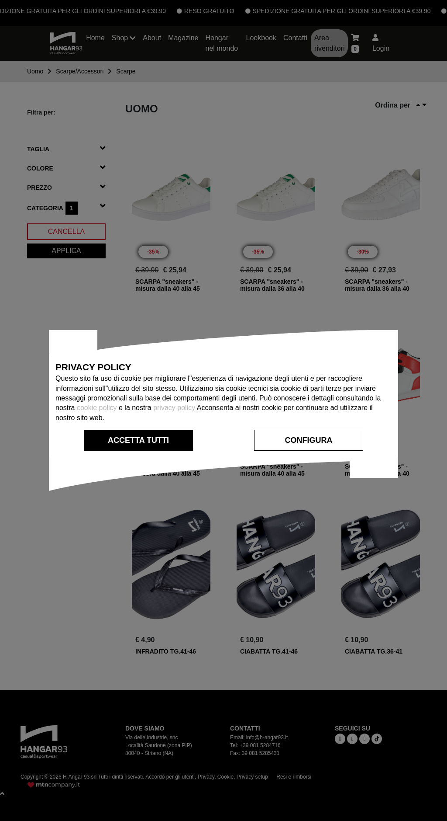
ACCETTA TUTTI (138, 440)
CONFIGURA (309, 440)
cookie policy (97, 407)
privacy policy (174, 407)
